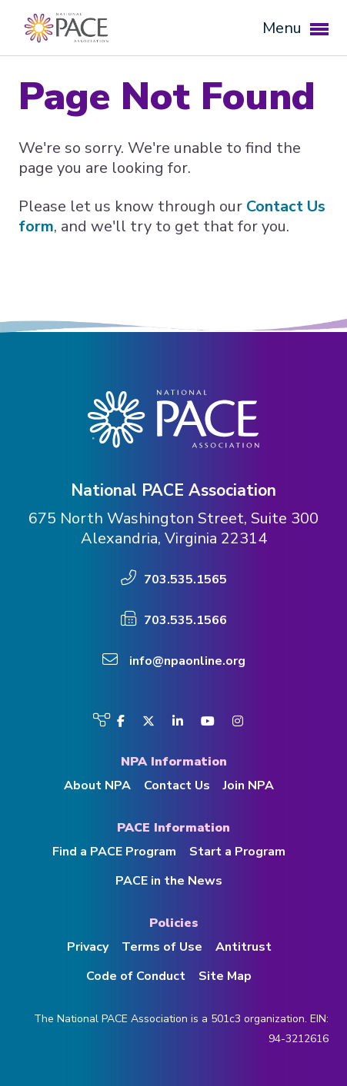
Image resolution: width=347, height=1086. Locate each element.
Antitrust (243, 946)
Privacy (87, 946)
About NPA (97, 785)
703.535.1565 (185, 579)
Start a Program (237, 851)
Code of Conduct (135, 976)
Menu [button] (295, 28)
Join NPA (248, 785)
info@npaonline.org (187, 661)
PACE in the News (168, 880)
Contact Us (177, 785)
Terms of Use (162, 946)
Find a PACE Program (114, 851)
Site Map (225, 976)
